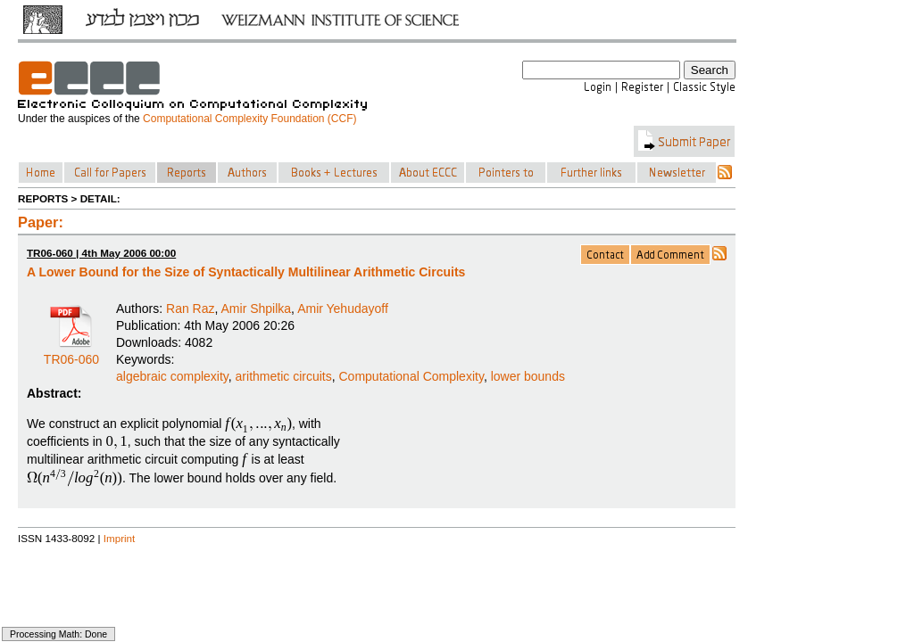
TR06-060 (71, 353)
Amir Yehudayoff (342, 308)
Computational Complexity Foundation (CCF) (249, 118)
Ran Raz (190, 308)
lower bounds (528, 376)
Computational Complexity (411, 376)
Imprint (120, 538)
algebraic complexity (172, 376)
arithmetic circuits (284, 376)
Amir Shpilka (256, 308)
